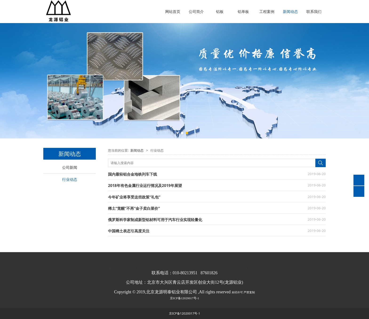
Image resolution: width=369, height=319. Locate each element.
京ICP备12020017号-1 (184, 298)
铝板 (220, 11)
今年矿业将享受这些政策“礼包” (134, 197)
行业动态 (69, 179)
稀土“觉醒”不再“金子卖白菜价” (134, 208)
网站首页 (172, 11)
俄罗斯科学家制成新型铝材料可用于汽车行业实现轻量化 (155, 219)
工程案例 (266, 11)
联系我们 (313, 11)
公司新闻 (69, 167)
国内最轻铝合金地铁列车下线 (132, 174)
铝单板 (243, 11)
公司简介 (196, 11)
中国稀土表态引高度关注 (128, 231)
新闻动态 (290, 11)
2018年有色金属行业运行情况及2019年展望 (145, 185)
